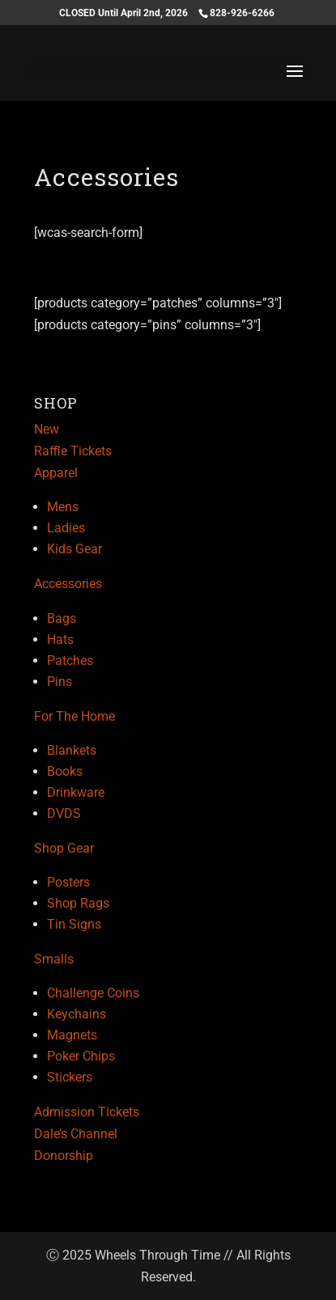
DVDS (64, 813)
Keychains (76, 1014)
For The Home (74, 716)
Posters (68, 882)
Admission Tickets (86, 1112)
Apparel (56, 473)
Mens (63, 506)
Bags (61, 618)
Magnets (72, 1035)
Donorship (63, 1155)
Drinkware (75, 792)
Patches (70, 660)
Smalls (54, 959)
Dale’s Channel (75, 1133)
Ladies (66, 528)
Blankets (71, 750)
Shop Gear (64, 848)
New (46, 429)
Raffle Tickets (73, 451)
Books (65, 771)
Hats (60, 639)
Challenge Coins (93, 993)
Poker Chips (81, 1056)
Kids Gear (74, 549)
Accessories (68, 583)
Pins (59, 681)
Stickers (69, 1077)
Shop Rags (78, 903)
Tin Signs (74, 924)
